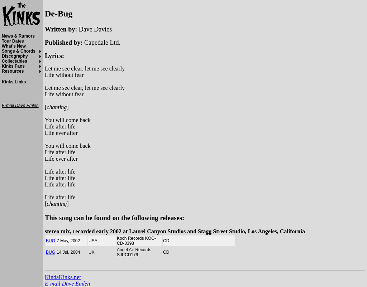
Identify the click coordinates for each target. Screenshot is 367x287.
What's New (14, 46)
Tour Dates (13, 41)
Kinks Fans (13, 66)
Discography (15, 56)
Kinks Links (14, 81)
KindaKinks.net (63, 277)
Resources (13, 71)
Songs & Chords (18, 51)
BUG (50, 240)
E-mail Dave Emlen (67, 284)
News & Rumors (18, 36)
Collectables (14, 61)
